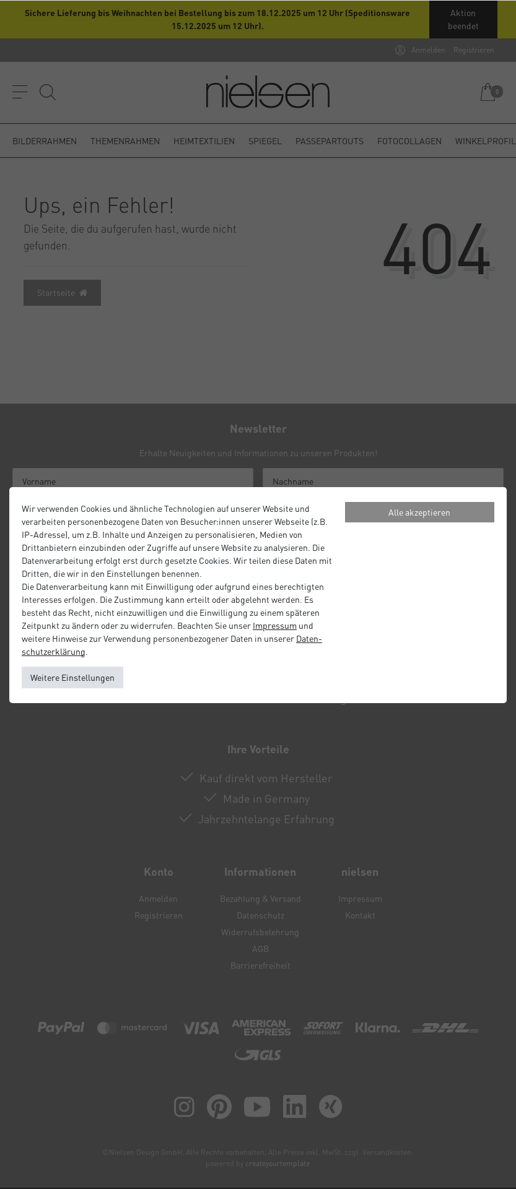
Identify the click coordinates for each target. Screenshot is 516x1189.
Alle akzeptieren (419, 511)
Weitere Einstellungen (72, 677)
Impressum (275, 625)
